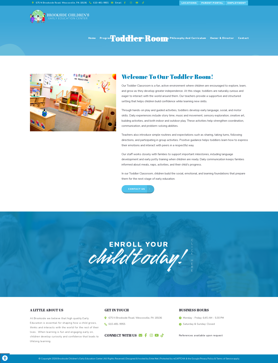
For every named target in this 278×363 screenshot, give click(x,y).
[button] (189, 2)
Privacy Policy (207, 358)
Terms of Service (224, 358)
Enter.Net (153, 358)
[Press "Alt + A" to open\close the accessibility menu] (5, 358)
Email (118, 2)
